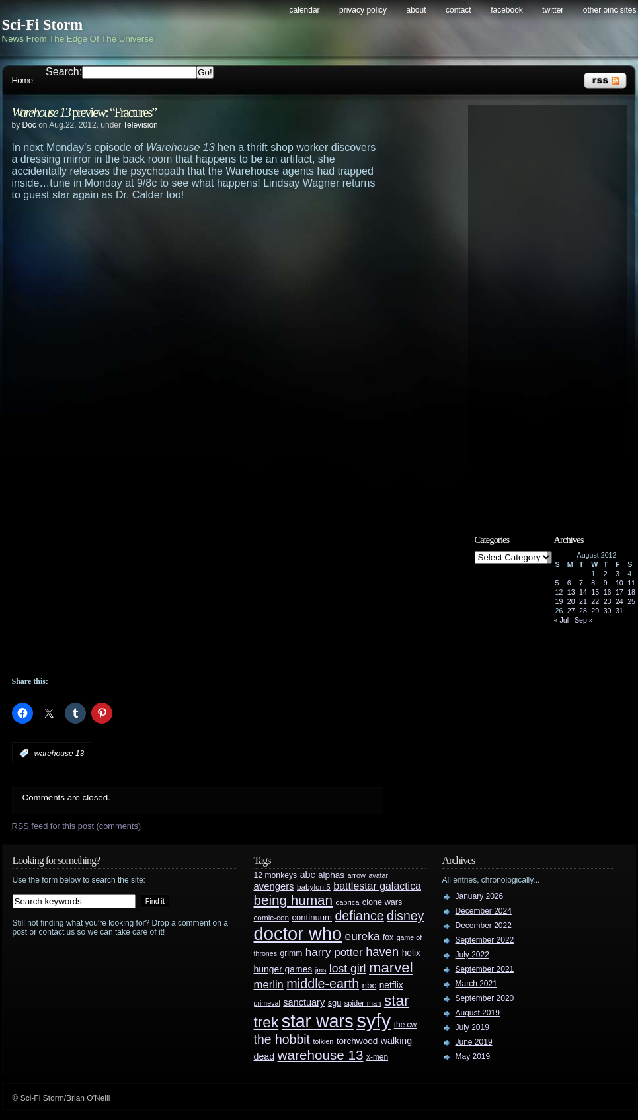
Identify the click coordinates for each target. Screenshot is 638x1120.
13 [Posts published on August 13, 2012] (571, 592)
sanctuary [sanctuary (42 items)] (304, 1002)
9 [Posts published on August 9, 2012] (606, 583)
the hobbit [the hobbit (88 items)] (282, 1039)
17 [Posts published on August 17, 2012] (619, 592)
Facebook (507, 10)
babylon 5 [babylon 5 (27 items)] (314, 887)
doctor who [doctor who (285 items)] (298, 934)
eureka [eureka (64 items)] (362, 936)
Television (140, 125)
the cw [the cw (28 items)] (405, 1024)
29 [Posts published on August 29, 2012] (595, 611)
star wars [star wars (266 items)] (318, 1021)
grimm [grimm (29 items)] (291, 953)
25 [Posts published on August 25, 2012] (631, 601)
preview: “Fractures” (84, 112)
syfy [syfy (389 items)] (373, 1020)
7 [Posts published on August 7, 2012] (581, 583)
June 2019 (474, 1042)
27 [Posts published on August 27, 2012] (571, 611)
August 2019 (478, 1012)
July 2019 (472, 1027)
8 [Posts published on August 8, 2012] (593, 583)
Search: (64, 71)
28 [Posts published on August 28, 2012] (583, 611)
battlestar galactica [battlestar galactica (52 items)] (377, 886)
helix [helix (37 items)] (411, 953)
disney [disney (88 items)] (405, 915)
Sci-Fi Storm (42, 25)
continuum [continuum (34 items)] (312, 917)
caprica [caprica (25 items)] (348, 902)
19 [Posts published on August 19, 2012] (559, 601)
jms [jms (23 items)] (321, 970)
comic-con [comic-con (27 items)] (271, 917)
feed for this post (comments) (76, 826)
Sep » (584, 620)
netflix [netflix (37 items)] (391, 985)
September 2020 (485, 998)
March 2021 (476, 983)
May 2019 (473, 1056)
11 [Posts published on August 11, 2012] (631, 583)
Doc (29, 125)
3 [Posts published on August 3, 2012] (617, 574)
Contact (458, 10)
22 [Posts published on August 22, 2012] (595, 601)
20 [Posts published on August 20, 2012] (571, 601)
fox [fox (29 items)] (388, 937)
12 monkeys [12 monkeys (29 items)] (276, 875)
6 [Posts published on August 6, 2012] (569, 583)
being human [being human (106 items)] (293, 900)
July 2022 (472, 954)
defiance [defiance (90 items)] (359, 915)
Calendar (305, 10)
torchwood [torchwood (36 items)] (357, 1041)
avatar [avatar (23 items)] (378, 875)
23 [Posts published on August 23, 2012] (608, 601)
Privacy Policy (363, 10)
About (416, 10)
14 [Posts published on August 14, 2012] (583, 592)
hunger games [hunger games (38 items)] (283, 969)
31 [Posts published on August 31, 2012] (619, 611)
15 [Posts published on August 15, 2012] (595, 592)
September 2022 (485, 940)
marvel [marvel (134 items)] (391, 967)
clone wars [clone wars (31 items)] (382, 902)
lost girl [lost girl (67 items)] (347, 968)
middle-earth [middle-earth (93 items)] (322, 983)
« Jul (561, 620)
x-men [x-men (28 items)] (377, 1057)
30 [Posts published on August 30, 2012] (608, 611)
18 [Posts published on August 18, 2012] (631, 592)
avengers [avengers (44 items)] (274, 886)
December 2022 (484, 925)
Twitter (552, 10)
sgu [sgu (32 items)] (335, 1003)
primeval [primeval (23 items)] (267, 1003)
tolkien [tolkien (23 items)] (323, 1041)
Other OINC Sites (610, 10)
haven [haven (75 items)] (382, 952)
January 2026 (480, 896)
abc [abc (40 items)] (307, 874)
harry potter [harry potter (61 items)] (334, 952)
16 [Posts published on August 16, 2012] (608, 592)
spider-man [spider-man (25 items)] (362, 1003)
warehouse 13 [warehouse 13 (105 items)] (321, 1054)
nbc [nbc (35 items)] (369, 985)
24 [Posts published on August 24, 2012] (619, 601)
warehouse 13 (59, 753)
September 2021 (485, 969)
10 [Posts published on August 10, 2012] (619, 583)
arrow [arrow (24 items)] (357, 875)
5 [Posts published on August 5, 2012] (557, 583)
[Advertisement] (190, 300)
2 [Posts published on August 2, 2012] (606, 574)
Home (22, 80)
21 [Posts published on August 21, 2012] (583, 601)
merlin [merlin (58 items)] (269, 984)
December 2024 (484, 911)
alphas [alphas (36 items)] (331, 875)
